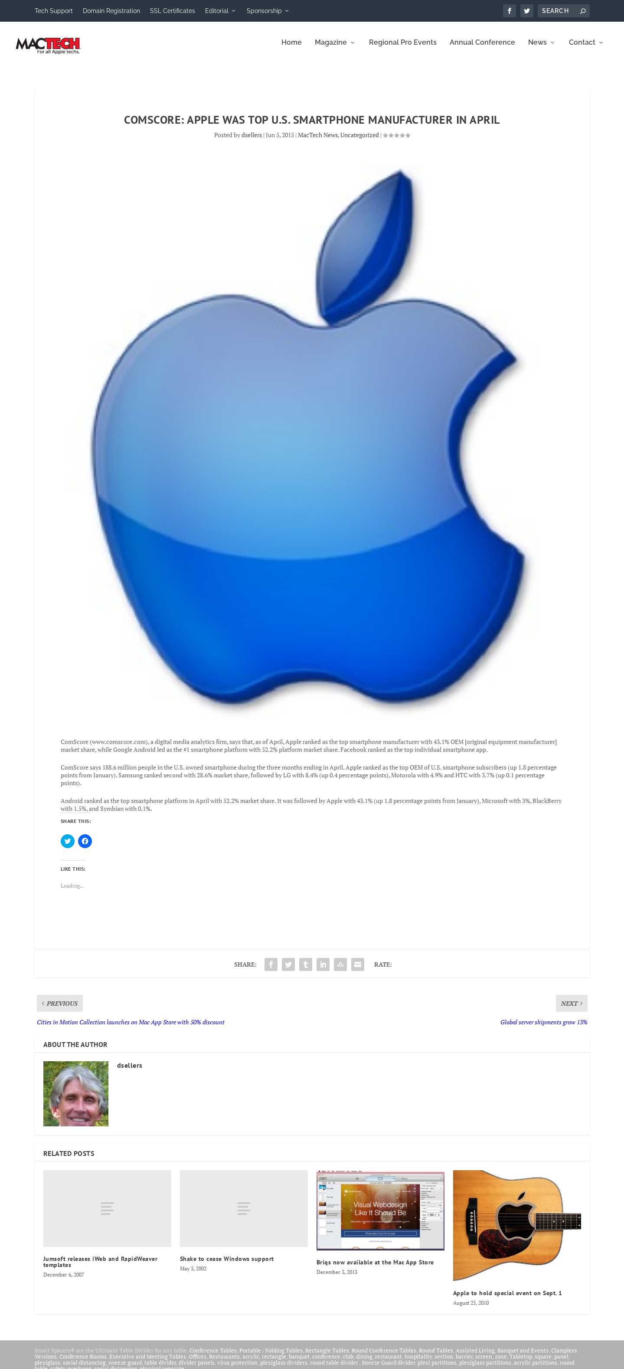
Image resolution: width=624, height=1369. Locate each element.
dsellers (252, 141)
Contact (582, 49)
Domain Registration (111, 10)
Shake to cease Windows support (227, 1265)
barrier (464, 1362)
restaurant (388, 1362)
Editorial (217, 10)
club (348, 1362)
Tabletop (521, 1362)
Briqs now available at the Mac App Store (375, 1268)
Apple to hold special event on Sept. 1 (507, 1299)
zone (501, 1362)
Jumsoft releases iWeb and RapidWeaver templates (100, 1268)
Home (291, 49)
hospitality (418, 1362)
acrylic (250, 1362)
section (444, 1362)
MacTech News (318, 141)
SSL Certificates (172, 10)
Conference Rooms (83, 1362)
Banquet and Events (523, 1356)
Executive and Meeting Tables (147, 1362)
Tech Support (54, 10)
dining (364, 1362)
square (543, 1362)
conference (326, 1362)
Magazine (331, 49)
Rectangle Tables (327, 1356)
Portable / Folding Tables (271, 1356)
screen (483, 1362)
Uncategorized (359, 141)
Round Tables (436, 1356)
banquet (299, 1362)
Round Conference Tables (384, 1356)
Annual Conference (482, 49)
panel (561, 1362)
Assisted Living (475, 1356)
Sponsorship (264, 10)
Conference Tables (213, 1356)
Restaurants (224, 1362)
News (537, 49)
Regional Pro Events (403, 49)
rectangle (274, 1362)
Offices (197, 1362)
